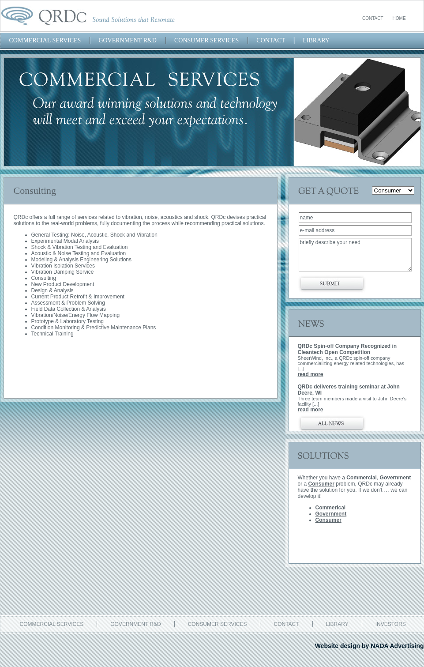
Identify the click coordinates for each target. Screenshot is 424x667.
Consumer (321, 484)
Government (395, 478)
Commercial (361, 478)
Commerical (330, 508)
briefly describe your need (355, 254)
